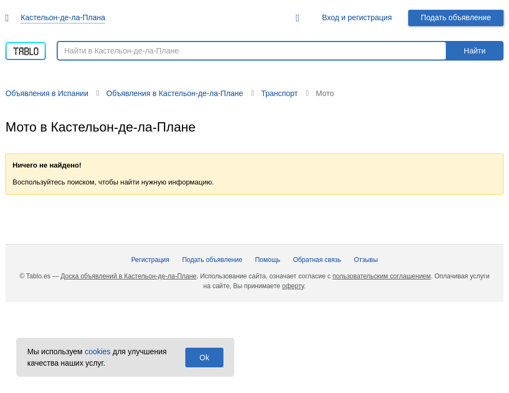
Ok (204, 357)
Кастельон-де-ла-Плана (63, 17)
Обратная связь (317, 260)
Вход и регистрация (357, 17)
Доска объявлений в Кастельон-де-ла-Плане (128, 276)
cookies (97, 351)
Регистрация (150, 260)
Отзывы (366, 260)
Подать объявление (456, 17)
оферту (293, 286)
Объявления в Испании (46, 93)
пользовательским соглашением (381, 276)
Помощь (267, 260)
